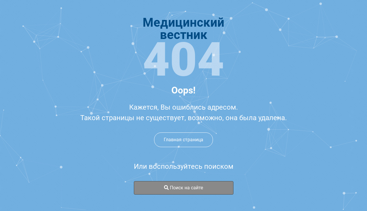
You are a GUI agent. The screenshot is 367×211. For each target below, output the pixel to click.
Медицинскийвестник (183, 28)
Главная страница (183, 139)
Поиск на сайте (183, 187)
